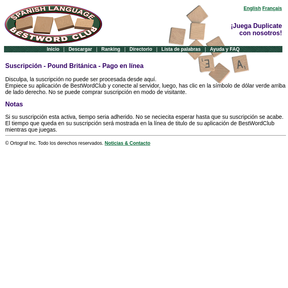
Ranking (110, 49)
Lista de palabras (181, 49)
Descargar (80, 49)
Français (272, 8)
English (252, 8)
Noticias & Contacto (127, 143)
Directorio (141, 49)
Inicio (53, 49)
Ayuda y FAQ (225, 49)
